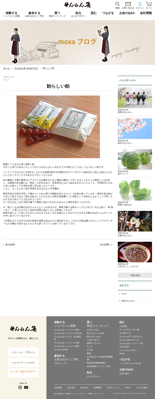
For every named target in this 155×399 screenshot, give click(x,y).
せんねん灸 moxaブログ (26, 68)
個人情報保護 (58, 394)
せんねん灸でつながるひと (131, 336)
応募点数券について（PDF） (99, 366)
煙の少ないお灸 (93, 337)
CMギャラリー (113, 387)
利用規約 (68, 394)
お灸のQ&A (127, 13)
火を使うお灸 (92, 330)
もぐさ (90, 346)
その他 (90, 350)
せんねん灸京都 (61, 349)
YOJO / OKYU (93, 340)
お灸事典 (123, 326)
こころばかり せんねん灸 (130, 363)
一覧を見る (134, 275)
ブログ (124, 294)
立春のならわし (128, 301)
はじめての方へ (93, 376)
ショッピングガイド (79, 394)
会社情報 (58, 387)
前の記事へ (11, 244)
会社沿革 (71, 387)
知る (78, 14)
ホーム (6, 68)
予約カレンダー (61, 363)
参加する (34, 14)
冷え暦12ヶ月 (125, 333)
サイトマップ (98, 394)
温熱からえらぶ (93, 343)
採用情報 (98, 387)
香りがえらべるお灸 (95, 333)
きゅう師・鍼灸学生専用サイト (23, 372)
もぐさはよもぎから (128, 350)
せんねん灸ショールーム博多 (66, 346)
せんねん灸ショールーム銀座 (66, 330)
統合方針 (84, 387)
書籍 (89, 353)
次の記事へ (105, 244)
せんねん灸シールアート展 (131, 343)
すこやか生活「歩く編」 (130, 330)
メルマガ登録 (141, 387)
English (90, 393)
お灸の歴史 (124, 347)
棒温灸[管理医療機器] (96, 363)
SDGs (122, 353)
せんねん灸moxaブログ (129, 340)
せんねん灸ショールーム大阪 (66, 343)
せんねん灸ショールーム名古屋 (67, 333)
